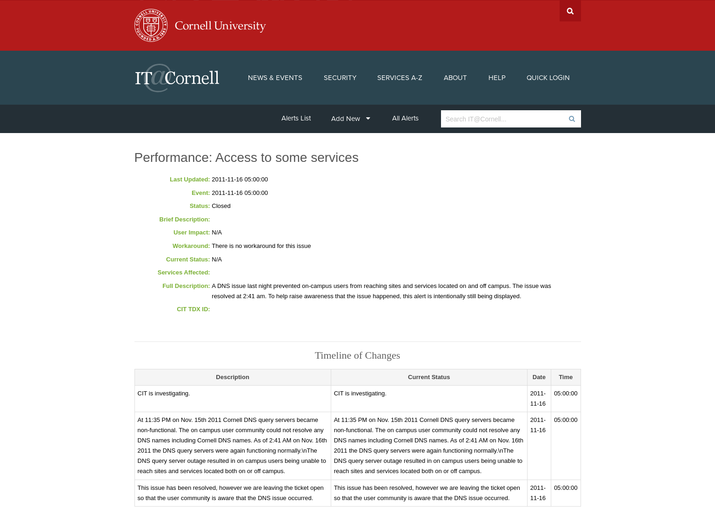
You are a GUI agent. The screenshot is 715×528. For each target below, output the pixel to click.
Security (340, 77)
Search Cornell (570, 10)
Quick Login (548, 77)
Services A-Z (399, 77)
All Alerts (405, 118)
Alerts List (296, 118)
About (455, 77)
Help (497, 77)
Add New (350, 118)
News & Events (275, 77)
